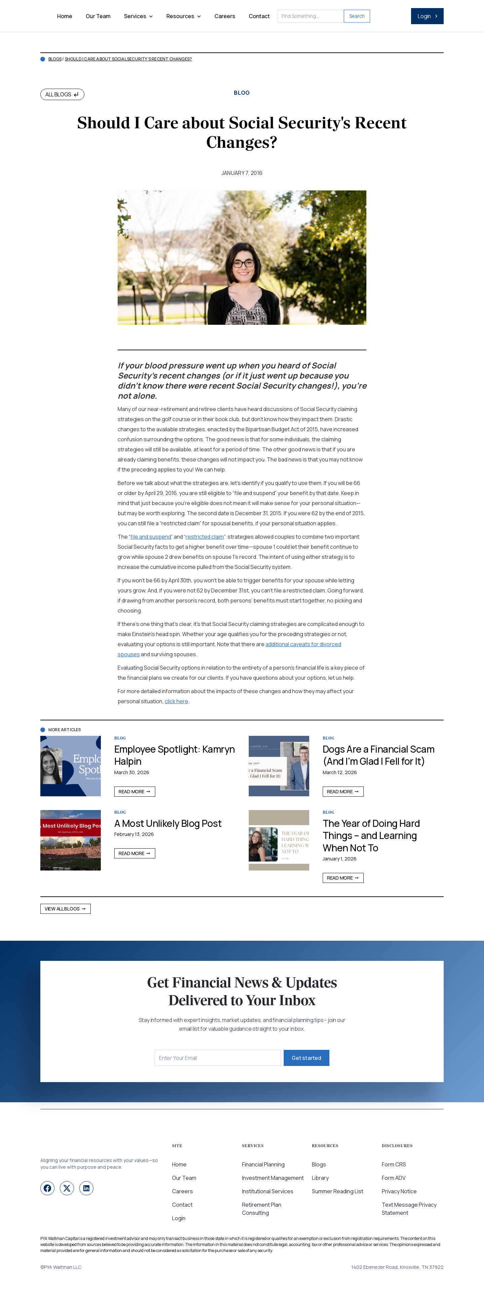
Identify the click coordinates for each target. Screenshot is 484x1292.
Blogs (55, 59)
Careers (224, 16)
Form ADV (394, 1178)
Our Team (98, 16)
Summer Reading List (337, 1191)
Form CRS (394, 1164)
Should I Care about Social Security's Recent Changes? (128, 59)
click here (176, 701)
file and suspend (150, 536)
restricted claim (205, 536)
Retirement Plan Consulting (261, 1208)
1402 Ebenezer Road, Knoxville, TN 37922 (397, 1267)
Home (64, 16)
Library (320, 1178)
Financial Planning (263, 1164)
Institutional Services (267, 1191)
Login (179, 1218)
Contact (259, 16)
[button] (138, 16)
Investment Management (273, 1178)
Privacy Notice (399, 1191)
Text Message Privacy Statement (409, 1208)
